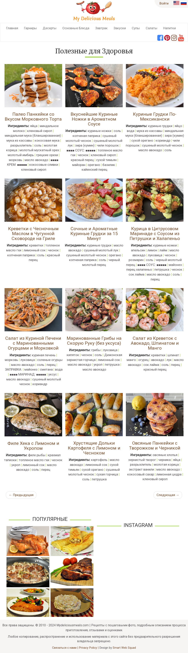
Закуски (119, 28)
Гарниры (30, 28)
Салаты (151, 28)
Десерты (49, 28)
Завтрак (101, 28)
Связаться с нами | (65, 647)
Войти (164, 3)
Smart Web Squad (124, 647)
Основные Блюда (75, 28)
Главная (12, 28)
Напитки (169, 28)
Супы (136, 28)
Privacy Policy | (89, 647)
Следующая (168, 495)
